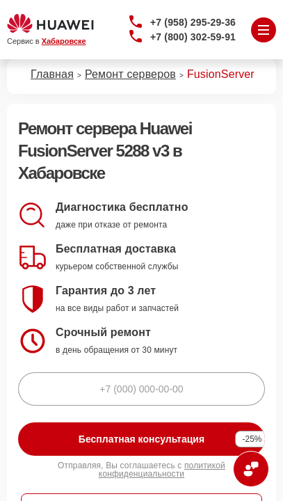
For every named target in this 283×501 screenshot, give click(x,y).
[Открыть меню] (263, 29)
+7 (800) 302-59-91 (193, 36)
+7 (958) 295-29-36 (193, 22)
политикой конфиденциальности (162, 470)
